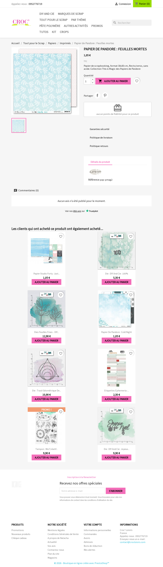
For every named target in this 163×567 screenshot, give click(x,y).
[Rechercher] (132, 23)
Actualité (52, 541)
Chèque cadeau (19, 537)
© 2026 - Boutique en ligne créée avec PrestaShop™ (81, 563)
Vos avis (52, 545)
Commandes (90, 534)
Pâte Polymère (49, 26)
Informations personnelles (97, 530)
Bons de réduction (93, 545)
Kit (54, 32)
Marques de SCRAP (71, 14)
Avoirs (87, 537)
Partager (97, 95)
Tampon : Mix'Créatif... (46, 448)
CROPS (64, 32)
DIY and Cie (46, 14)
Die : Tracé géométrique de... (46, 390)
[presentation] (85, 510)
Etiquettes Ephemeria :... (116, 390)
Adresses (88, 541)
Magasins (52, 557)
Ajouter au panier (113, 81)
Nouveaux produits (20, 534)
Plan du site (53, 553)
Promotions (17, 530)
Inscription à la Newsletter (81, 477)
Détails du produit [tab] (100, 161)
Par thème (78, 20)
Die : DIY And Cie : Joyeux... (116, 448)
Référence (93, 179)
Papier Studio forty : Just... (46, 273)
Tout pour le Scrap (53, 20)
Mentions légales (56, 530)
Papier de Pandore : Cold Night (116, 332)
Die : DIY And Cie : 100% (116, 273)
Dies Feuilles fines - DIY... (46, 332)
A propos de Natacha (58, 537)
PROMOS (97, 26)
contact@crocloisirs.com (132, 542)
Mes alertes (89, 549)
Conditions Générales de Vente (63, 534)
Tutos (43, 32)
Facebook (15, 484)
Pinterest (105, 95)
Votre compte (93, 524)
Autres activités (76, 26)
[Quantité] (87, 81)
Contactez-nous (56, 549)
